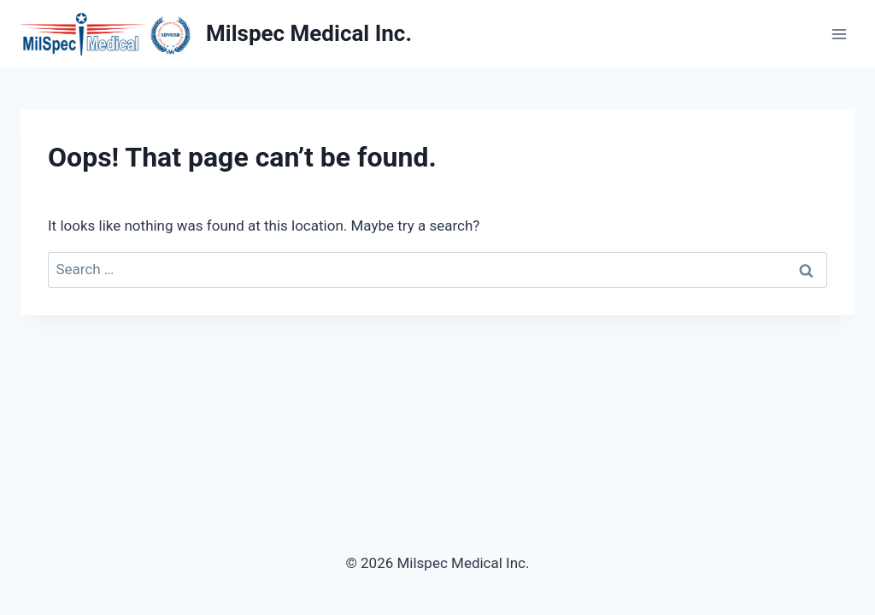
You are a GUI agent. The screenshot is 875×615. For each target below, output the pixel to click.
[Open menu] (838, 33)
